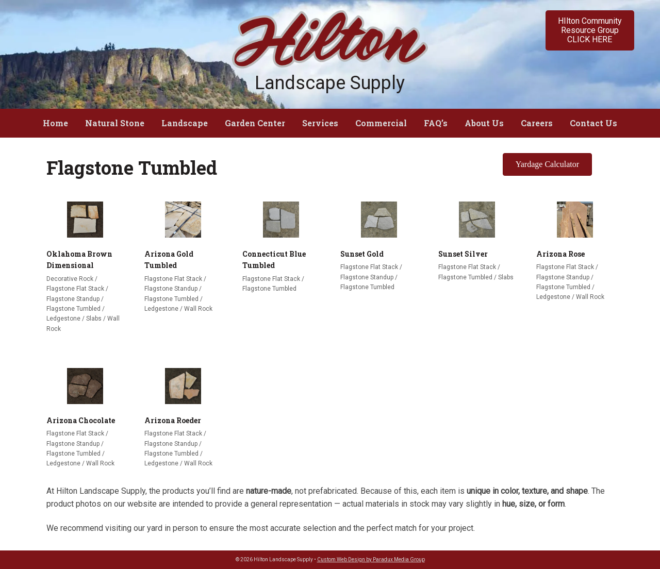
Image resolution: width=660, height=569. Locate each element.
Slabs (94, 318)
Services (320, 123)
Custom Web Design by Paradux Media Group (371, 559)
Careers (537, 123)
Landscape (184, 123)
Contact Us (593, 123)
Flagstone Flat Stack (75, 288)
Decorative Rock (69, 278)
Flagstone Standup (73, 299)
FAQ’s (436, 123)
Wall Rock (198, 308)
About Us (484, 123)
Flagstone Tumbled (73, 308)
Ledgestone (63, 318)
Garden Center (255, 123)
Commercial (381, 123)
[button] (590, 30)
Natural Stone (114, 123)
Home (55, 123)
